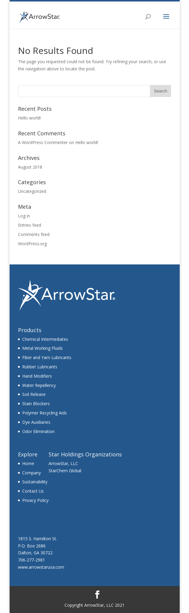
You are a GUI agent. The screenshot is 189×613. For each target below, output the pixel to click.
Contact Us (33, 491)
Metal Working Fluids (42, 348)
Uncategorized (32, 191)
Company (31, 473)
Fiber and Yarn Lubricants (46, 357)
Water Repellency (39, 385)
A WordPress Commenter (43, 142)
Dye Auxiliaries (36, 422)
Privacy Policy (35, 500)
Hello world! (29, 118)
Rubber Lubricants (39, 367)
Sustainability (34, 482)
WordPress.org (32, 243)
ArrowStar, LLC (63, 463)
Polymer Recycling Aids (44, 413)
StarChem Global (65, 470)
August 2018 (30, 167)
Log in (24, 216)
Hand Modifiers (37, 376)
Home (28, 463)
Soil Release (34, 394)
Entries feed (29, 225)
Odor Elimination (38, 431)
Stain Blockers (36, 403)
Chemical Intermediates (45, 339)
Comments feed (34, 234)
